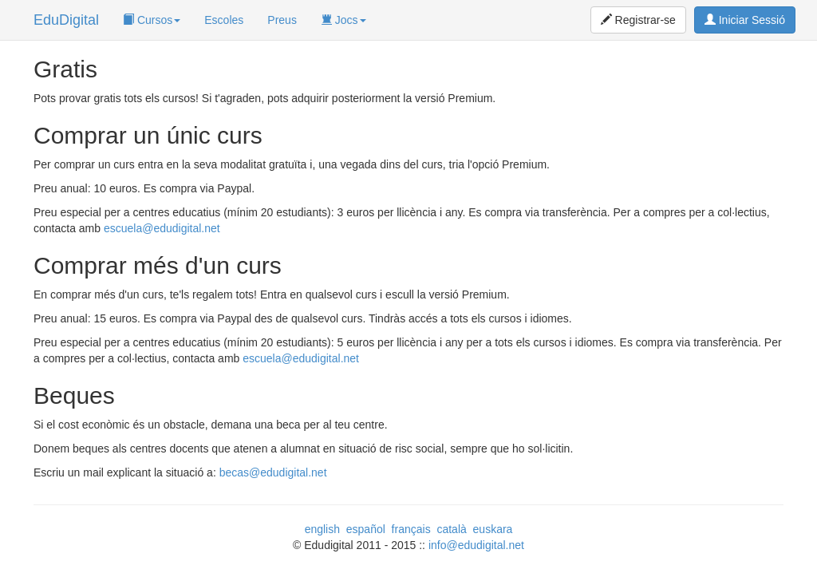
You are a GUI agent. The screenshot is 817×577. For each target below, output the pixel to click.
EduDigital (66, 20)
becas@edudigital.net (273, 472)
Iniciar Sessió (745, 20)
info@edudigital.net (476, 545)
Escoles (223, 20)
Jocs (343, 20)
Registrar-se (638, 20)
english (322, 529)
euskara (493, 529)
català (451, 529)
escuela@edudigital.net (162, 228)
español (365, 529)
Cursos (151, 20)
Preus (282, 20)
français (411, 529)
